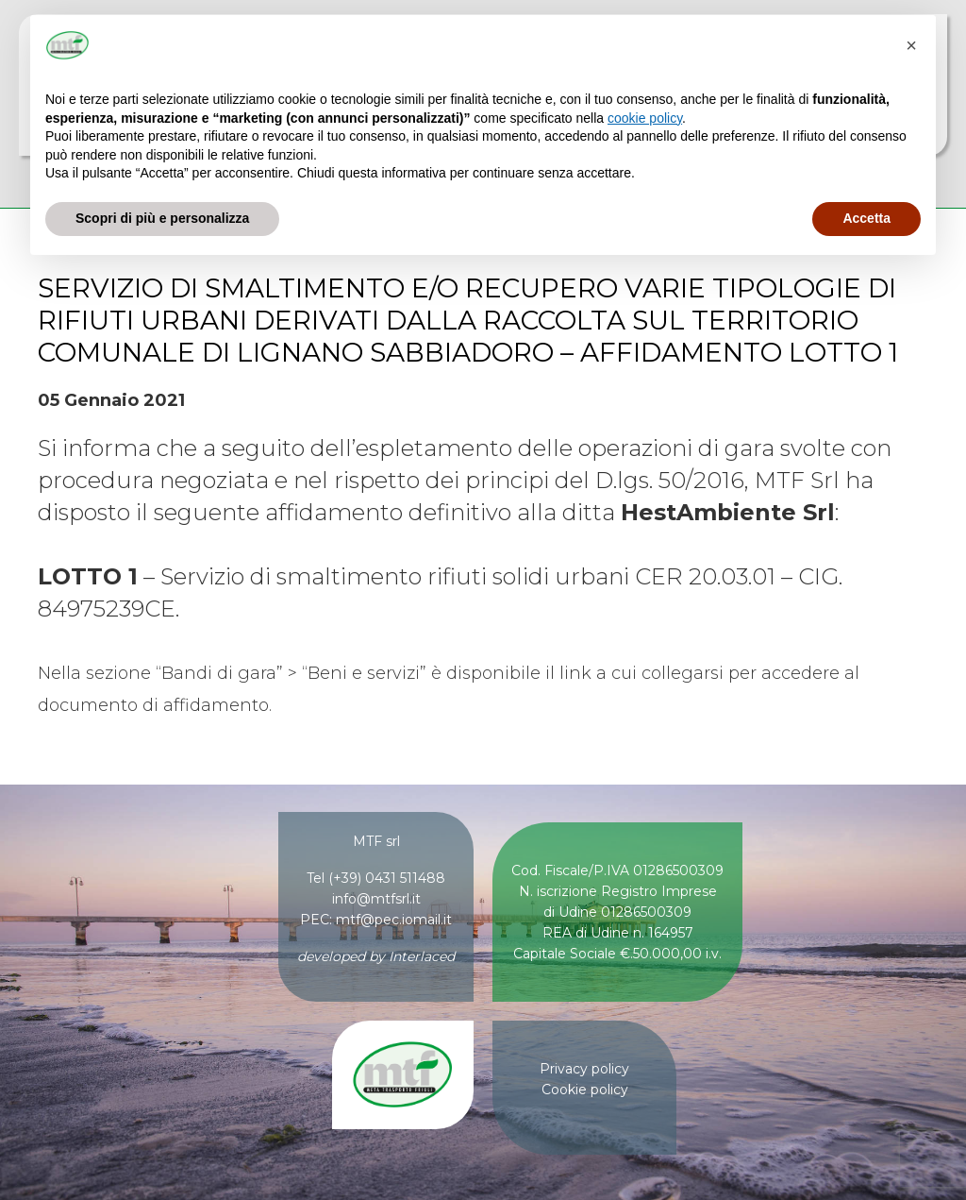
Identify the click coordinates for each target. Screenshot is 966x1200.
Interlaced (422, 956)
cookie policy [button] (645, 118)
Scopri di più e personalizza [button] (162, 218)
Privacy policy (584, 1068)
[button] (911, 45)
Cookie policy (584, 1089)
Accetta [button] (866, 218)
